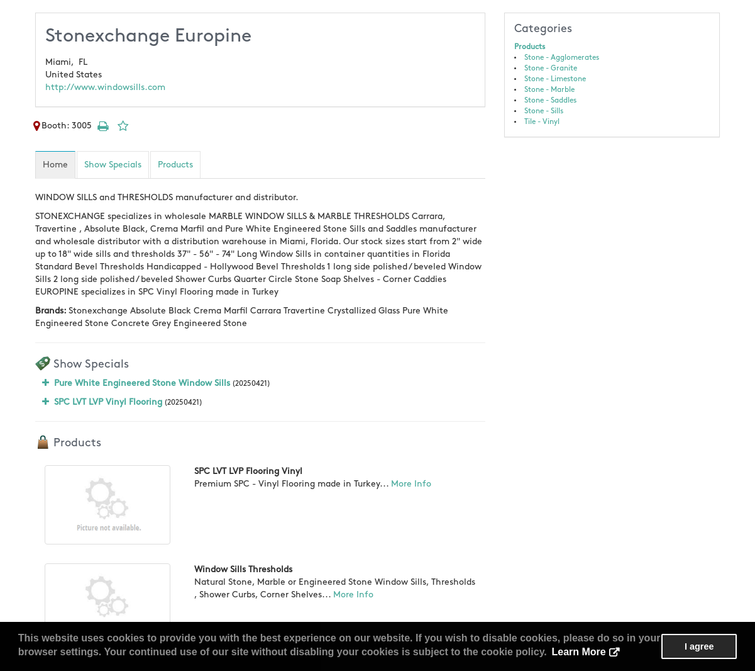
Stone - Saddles (550, 100)
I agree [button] (699, 646)
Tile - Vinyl (541, 121)
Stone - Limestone (555, 79)
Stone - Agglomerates (561, 57)
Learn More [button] (578, 651)
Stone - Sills (543, 111)
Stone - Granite (550, 68)
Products (529, 46)
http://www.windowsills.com (105, 87)
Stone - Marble (549, 89)
